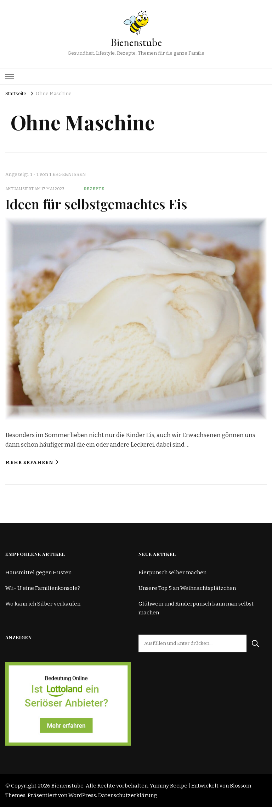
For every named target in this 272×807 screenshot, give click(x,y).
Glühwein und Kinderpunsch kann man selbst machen (196, 608)
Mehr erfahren (32, 462)
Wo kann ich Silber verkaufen (42, 604)
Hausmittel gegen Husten (38, 572)
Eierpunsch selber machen (172, 572)
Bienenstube (136, 42)
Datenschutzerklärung (127, 795)
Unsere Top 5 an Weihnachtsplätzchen (187, 588)
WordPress (82, 795)
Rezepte (94, 188)
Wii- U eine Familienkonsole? (42, 588)
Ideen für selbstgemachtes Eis (96, 203)
